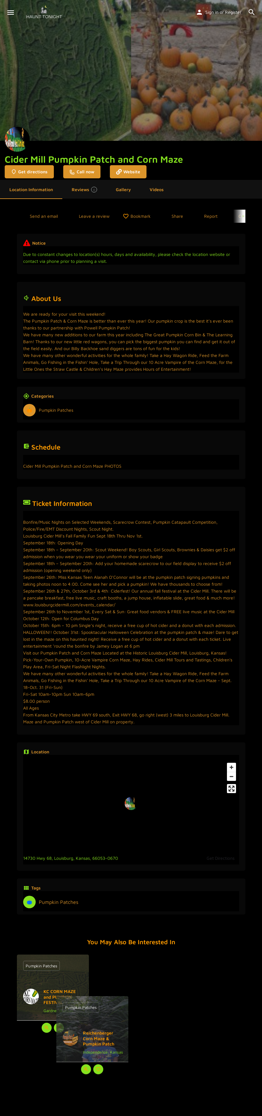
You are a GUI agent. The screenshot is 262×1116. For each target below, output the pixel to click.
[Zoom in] (231, 767)
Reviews (84, 189)
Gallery (123, 189)
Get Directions (220, 858)
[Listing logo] (17, 139)
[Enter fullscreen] (231, 788)
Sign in (211, 12)
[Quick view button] (47, 1028)
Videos (157, 189)
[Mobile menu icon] (10, 12)
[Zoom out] (231, 776)
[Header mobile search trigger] (252, 12)
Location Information (31, 189)
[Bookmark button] (59, 1028)
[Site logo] (44, 12)
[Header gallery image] (65, 70)
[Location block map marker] (131, 803)
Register (233, 12)
